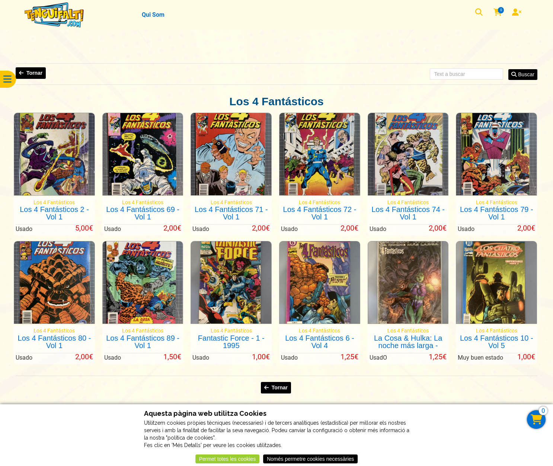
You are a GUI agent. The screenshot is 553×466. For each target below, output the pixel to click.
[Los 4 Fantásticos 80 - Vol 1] (54, 322)
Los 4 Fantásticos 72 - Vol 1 (320, 213)
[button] (479, 13)
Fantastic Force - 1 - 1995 (231, 341)
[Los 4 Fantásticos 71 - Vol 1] (231, 194)
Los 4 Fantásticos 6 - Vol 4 (319, 341)
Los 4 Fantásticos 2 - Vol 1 (54, 213)
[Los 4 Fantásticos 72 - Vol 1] (319, 194)
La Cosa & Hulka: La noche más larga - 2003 (408, 345)
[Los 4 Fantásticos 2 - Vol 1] (54, 194)
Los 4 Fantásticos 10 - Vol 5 (496, 341)
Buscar (522, 74)
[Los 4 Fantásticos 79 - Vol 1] (496, 194)
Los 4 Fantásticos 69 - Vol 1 (142, 213)
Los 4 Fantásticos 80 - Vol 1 (54, 341)
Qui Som (153, 14)
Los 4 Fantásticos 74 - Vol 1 (408, 213)
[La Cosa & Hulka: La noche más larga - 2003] (408, 322)
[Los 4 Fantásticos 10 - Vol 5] (496, 322)
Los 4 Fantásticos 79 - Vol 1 (496, 213)
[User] (517, 13)
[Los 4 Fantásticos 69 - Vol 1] (142, 194)
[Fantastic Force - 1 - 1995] (231, 322)
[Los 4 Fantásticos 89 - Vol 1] (142, 322)
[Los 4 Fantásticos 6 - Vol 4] (319, 322)
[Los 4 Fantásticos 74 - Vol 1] (408, 194)
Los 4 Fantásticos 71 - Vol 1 (231, 213)
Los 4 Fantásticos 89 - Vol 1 (142, 341)
